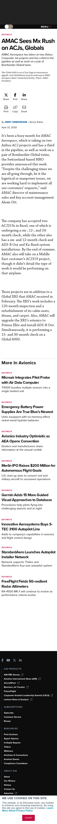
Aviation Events (12, 759)
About (7, 776)
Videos (7, 747)
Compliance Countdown (16, 763)
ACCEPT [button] (28, 818)
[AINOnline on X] (14, 660)
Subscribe (9, 713)
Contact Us (9, 789)
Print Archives (11, 734)
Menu (46, 26)
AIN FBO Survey (14, 674)
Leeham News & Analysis (18, 699)
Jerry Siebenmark (17, 129)
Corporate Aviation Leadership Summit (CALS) (29, 695)
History (7, 785)
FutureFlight (10, 691)
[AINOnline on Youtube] (8, 660)
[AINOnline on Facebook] (2, 660)
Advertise (10, 793)
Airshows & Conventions (16, 755)
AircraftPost (12, 683)
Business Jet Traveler (16, 687)
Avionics (7, 34)
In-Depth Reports (12, 742)
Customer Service (13, 717)
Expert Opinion (11, 738)
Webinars (9, 751)
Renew (7, 721)
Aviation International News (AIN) (22, 679)
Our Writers (10, 781)
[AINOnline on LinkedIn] (20, 660)
